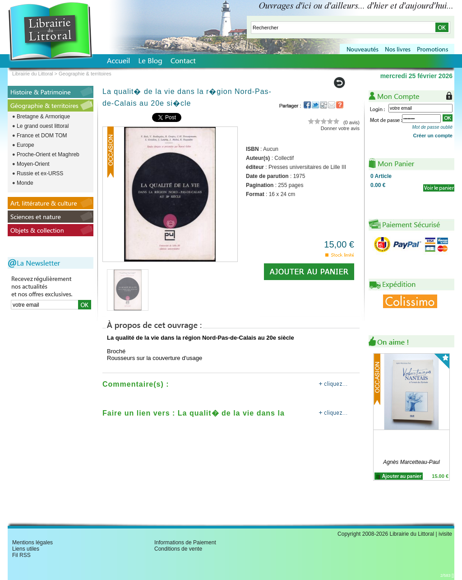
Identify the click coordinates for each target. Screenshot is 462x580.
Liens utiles (25, 549)
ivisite (445, 534)
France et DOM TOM (42, 135)
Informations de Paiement (185, 542)
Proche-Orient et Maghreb (48, 154)
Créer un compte (433, 135)
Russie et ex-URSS (40, 173)
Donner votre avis (340, 128)
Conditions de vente (178, 549)
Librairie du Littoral (32, 73)
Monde (25, 183)
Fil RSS (21, 555)
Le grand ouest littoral (43, 126)
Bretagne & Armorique (43, 116)
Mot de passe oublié (432, 127)
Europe (25, 145)
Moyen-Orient (33, 164)
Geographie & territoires (85, 73)
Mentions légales (32, 542)
